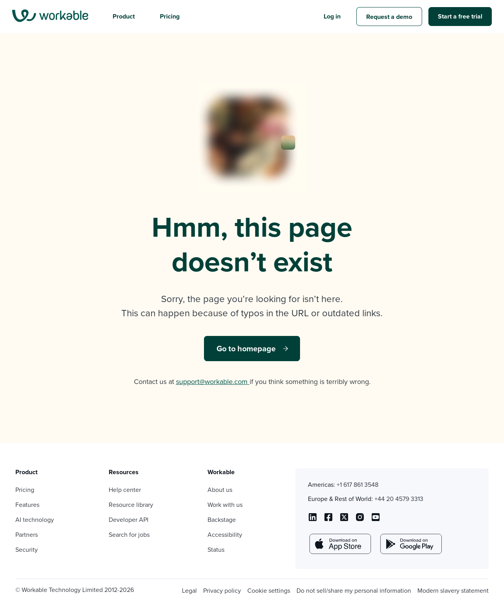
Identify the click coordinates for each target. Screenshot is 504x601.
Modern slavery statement (453, 590)
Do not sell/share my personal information (353, 590)
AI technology (34, 519)
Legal (189, 590)
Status (216, 549)
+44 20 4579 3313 (398, 498)
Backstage (222, 519)
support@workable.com (213, 382)
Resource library (131, 504)
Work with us (225, 504)
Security (26, 549)
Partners (26, 534)
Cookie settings (268, 590)
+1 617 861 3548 (357, 484)
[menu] (50, 16)
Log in (332, 16)
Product (124, 16)
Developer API (128, 519)
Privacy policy (222, 590)
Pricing (170, 16)
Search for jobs (129, 534)
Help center (125, 489)
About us (220, 489)
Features (27, 504)
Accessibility (225, 534)
